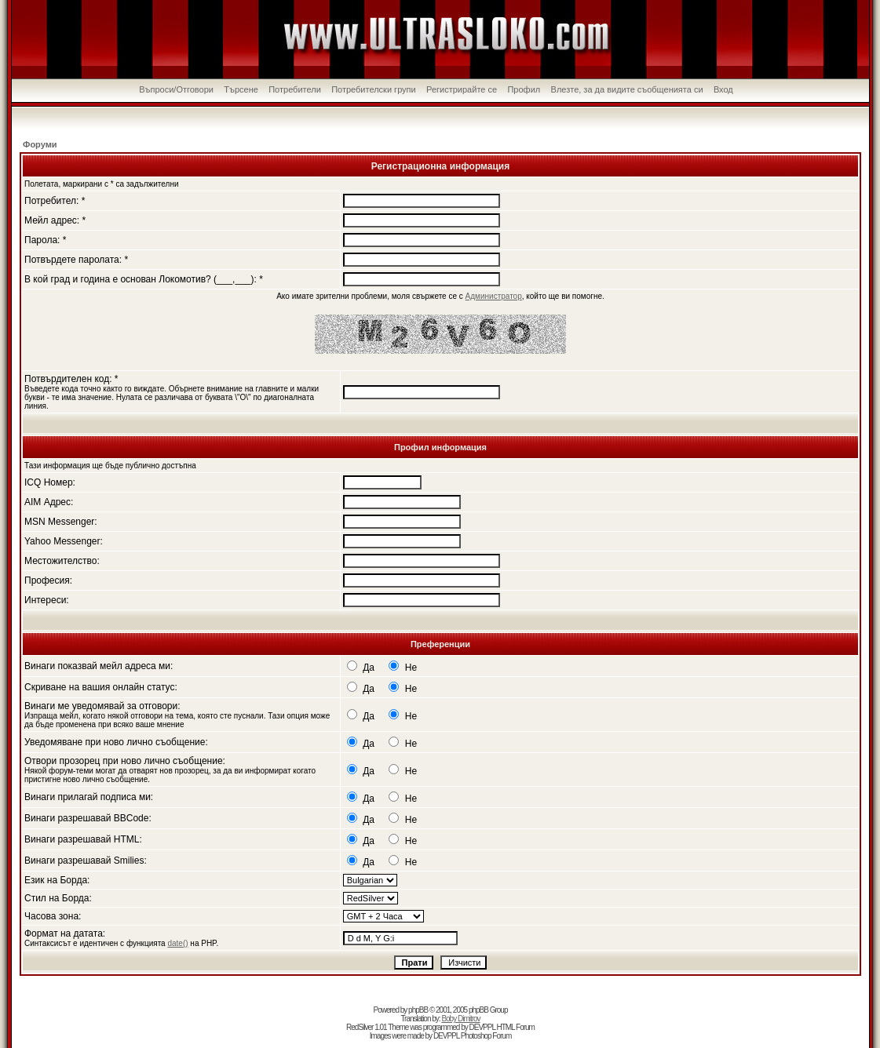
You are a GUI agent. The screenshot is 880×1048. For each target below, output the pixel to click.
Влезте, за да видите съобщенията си (627, 89)
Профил (523, 89)
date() (177, 943)
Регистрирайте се (461, 89)
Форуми (40, 144)
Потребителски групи (373, 89)
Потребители (294, 89)
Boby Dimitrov (460, 1018)
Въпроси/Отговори (176, 89)
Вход (723, 89)
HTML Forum (515, 1027)
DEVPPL (482, 1027)
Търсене (241, 89)
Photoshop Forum (486, 1036)
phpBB (418, 1010)
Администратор (494, 296)
